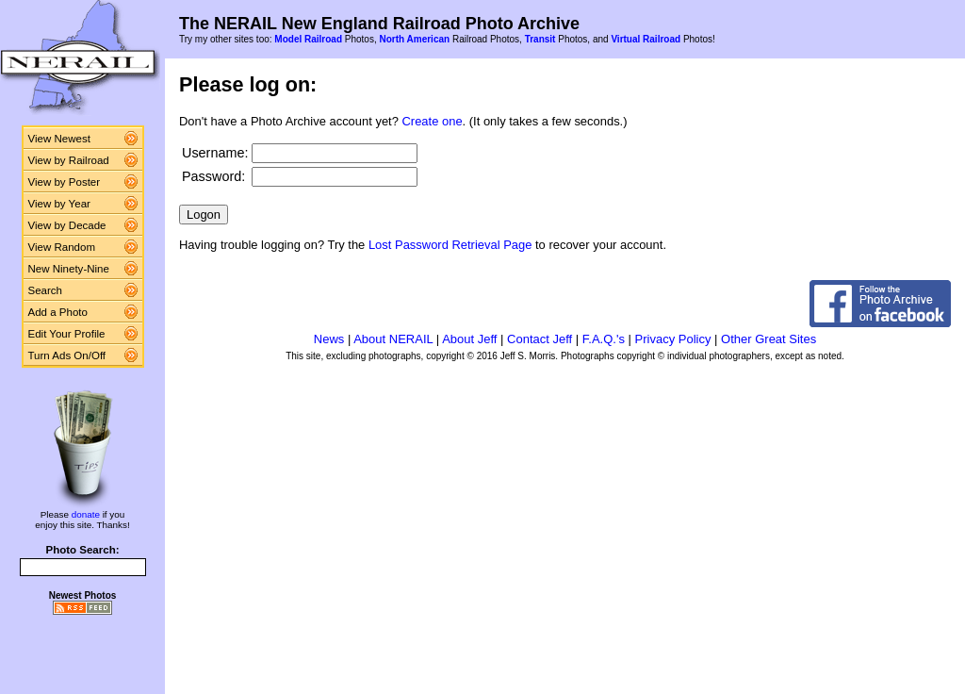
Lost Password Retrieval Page (450, 245)
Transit (540, 39)
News (329, 339)
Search (45, 290)
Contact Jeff (539, 339)
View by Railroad (68, 160)
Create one (432, 121)
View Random (61, 247)
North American (414, 39)
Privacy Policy (673, 339)
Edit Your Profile (67, 333)
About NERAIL (393, 339)
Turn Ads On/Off (67, 355)
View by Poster (64, 182)
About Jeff (469, 339)
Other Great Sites (768, 339)
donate (86, 514)
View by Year (59, 203)
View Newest (59, 138)
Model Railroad (308, 39)
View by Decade (67, 225)
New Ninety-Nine (68, 268)
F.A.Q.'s (603, 339)
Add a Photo (58, 312)
